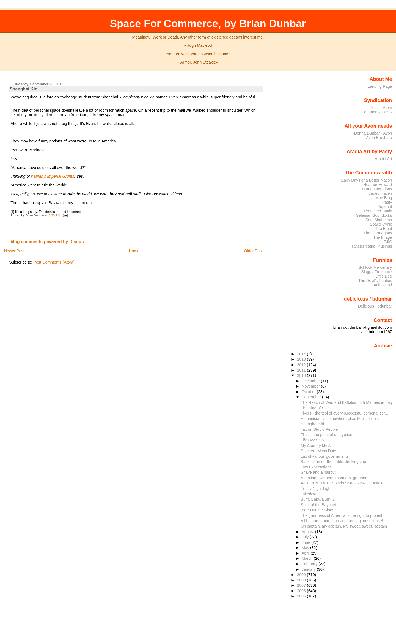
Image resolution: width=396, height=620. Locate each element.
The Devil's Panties (375, 280)
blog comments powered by (47, 241)
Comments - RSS (376, 112)
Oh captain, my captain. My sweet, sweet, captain (344, 526)
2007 (302, 585)
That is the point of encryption (326, 434)
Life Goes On (312, 440)
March (308, 558)
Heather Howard (377, 184)
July (306, 537)
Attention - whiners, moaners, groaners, (335, 478)
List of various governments (325, 456)
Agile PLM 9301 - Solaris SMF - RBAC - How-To (343, 483)
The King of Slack (316, 408)
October (309, 391)
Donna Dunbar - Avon (373, 133)
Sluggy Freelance (376, 272)
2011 (302, 370)
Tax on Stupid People (319, 429)
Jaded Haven (380, 193)
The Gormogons (378, 233)
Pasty (387, 202)
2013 (302, 359)
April (306, 553)
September (312, 397)
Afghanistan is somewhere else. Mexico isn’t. (340, 418)
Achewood (383, 285)
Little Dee (383, 276)
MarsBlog (383, 198)
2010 (302, 375)
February (310, 564)
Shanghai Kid (23, 89)
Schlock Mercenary (375, 267)
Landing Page (380, 86)
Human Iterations (377, 189)
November (311, 386)
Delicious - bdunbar (375, 306)
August (308, 532)
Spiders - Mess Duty (318, 451)
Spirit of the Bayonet (318, 505)
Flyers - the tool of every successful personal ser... (344, 413)
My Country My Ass (318, 445)
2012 (302, 365)
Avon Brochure (379, 137)
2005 (302, 596)
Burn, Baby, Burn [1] (318, 499)
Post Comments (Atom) (54, 262)
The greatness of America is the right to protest (341, 515)
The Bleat (383, 228)
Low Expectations (316, 467)
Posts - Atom (381, 107)
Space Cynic (381, 224)
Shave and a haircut (318, 472)
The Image (382, 237)
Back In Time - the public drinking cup (333, 461)
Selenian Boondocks (374, 215)
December (311, 381)
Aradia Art (383, 159)
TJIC (388, 242)
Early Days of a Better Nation (366, 180)
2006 (302, 591)
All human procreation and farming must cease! (342, 521)
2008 (302, 580)
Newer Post (14, 251)
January (309, 569)
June (306, 542)
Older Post (253, 251)
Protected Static (378, 211)
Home (134, 251)
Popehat (384, 206)
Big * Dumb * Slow (317, 510)
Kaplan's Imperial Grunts (52, 176)
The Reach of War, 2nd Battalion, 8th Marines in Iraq (346, 402)
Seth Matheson (378, 220)
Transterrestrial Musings (371, 246)
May (306, 547)
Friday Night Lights (317, 488)
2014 (302, 354)
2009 (302, 574)
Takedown (309, 494)
